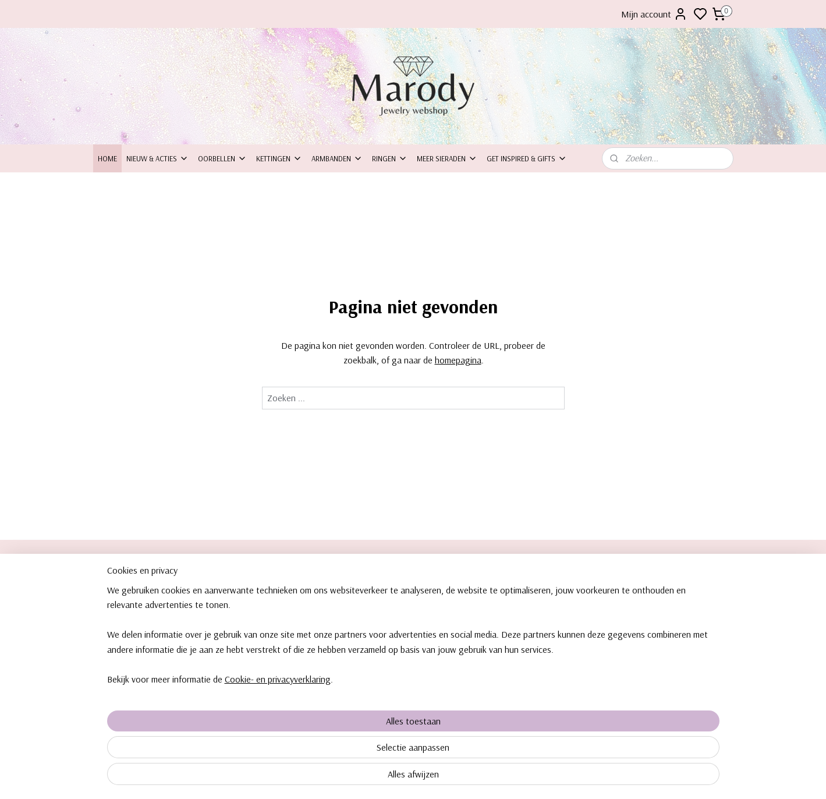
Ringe (620, 631)
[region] (336, 732)
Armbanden (337, 158)
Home (107, 158)
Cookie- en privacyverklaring (264, 777)
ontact (114, 605)
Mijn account (654, 14)
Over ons (113, 591)
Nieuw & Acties (157, 158)
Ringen (389, 158)
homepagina (457, 360)
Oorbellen (222, 158)
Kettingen (279, 158)
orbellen (630, 591)
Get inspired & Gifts (527, 158)
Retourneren (118, 631)
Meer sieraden (447, 158)
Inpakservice (118, 618)
